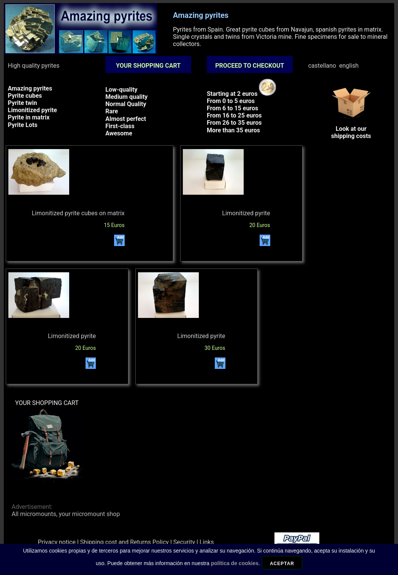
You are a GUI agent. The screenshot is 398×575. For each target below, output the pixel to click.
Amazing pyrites (30, 88)
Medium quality (126, 96)
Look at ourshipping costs (351, 129)
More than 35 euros (233, 130)
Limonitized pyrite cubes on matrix (78, 213)
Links (207, 542)
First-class (119, 126)
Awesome (118, 133)
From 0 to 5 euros (231, 101)
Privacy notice (57, 542)
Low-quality (121, 89)
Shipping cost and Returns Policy (124, 542)
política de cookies (234, 568)
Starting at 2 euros (241, 93)
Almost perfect (125, 118)
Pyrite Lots (22, 125)
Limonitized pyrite (32, 110)
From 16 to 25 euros (234, 115)
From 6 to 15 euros (232, 108)
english (348, 65)
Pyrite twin (22, 102)
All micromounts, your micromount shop (65, 514)
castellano (322, 65)
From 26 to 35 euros (234, 122)
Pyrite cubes (25, 95)
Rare (111, 111)
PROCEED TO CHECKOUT (249, 65)
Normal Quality (125, 104)
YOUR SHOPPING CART (148, 65)
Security (184, 542)
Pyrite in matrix (28, 117)
